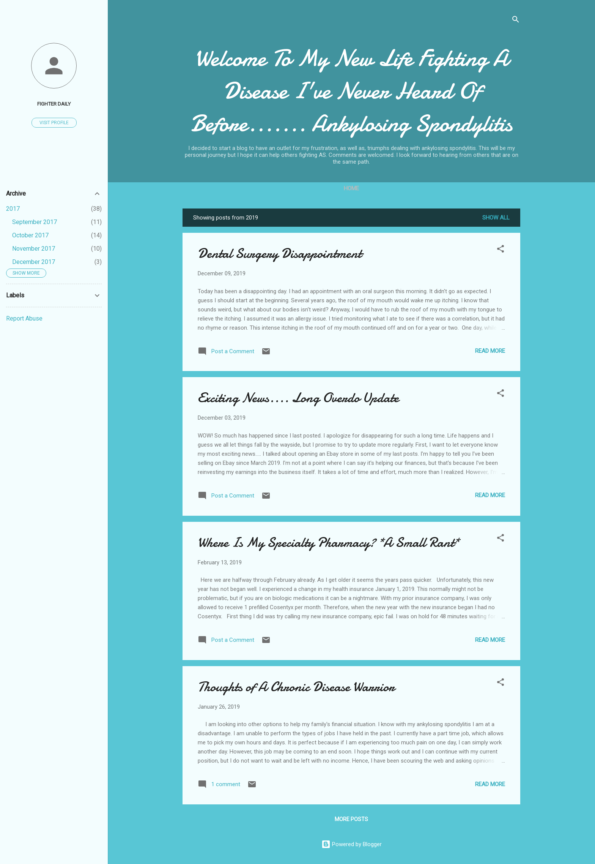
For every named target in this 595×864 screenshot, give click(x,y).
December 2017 (33, 261)
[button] (500, 250)
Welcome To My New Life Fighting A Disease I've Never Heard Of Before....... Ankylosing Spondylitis (351, 91)
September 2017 (34, 222)
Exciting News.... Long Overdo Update (298, 398)
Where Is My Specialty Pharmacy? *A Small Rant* (328, 542)
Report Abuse (24, 318)
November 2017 (33, 248)
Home (351, 188)
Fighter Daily (54, 104)
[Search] (515, 20)
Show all (496, 217)
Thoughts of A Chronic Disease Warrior (296, 687)
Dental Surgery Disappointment (280, 253)
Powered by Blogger (351, 844)
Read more (490, 350)
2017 (13, 208)
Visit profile (54, 122)
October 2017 (30, 235)
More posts (351, 819)
